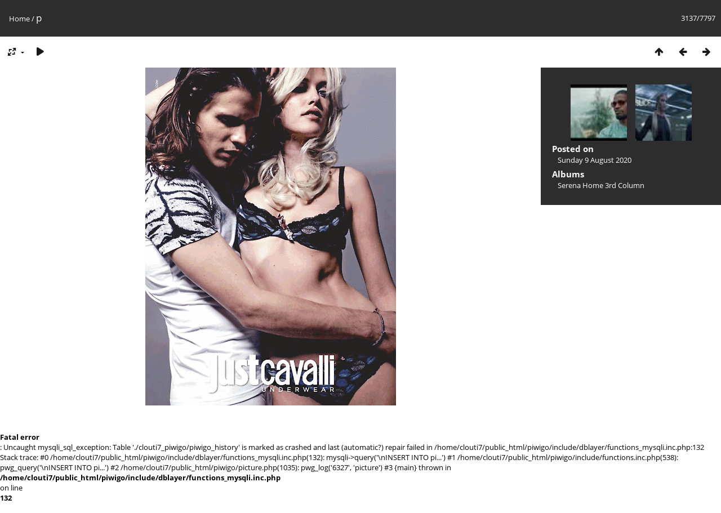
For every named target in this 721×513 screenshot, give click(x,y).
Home (19, 19)
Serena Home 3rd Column (601, 185)
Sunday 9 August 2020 (594, 160)
